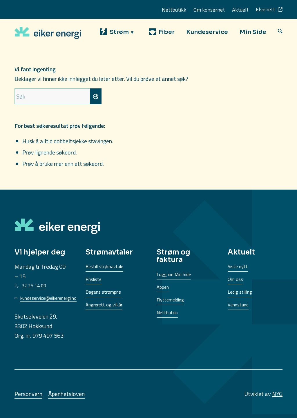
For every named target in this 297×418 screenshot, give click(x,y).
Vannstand (238, 304)
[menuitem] (119, 32)
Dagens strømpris (103, 291)
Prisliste (94, 279)
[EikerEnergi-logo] (48, 32)
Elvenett (265, 9)
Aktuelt (240, 10)
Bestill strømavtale (104, 266)
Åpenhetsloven (66, 393)
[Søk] (280, 31)
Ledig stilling (240, 291)
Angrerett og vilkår (104, 304)
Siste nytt (238, 266)
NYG (277, 393)
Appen (163, 286)
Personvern (28, 393)
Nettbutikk (174, 10)
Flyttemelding (170, 299)
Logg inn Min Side (174, 274)
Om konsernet (209, 10)
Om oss (235, 279)
